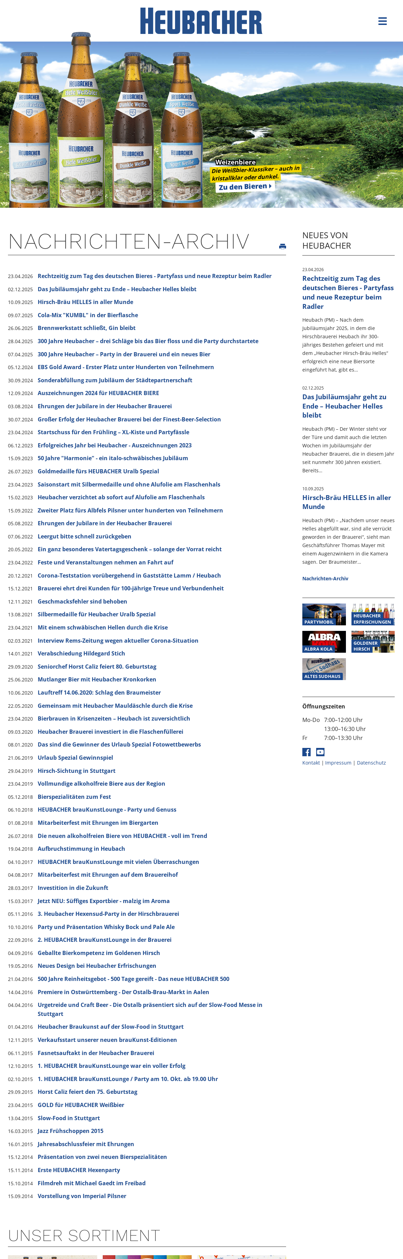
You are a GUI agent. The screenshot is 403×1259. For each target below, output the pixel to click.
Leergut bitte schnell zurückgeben (84, 536)
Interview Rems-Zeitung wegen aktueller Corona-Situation (118, 640)
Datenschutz (371, 762)
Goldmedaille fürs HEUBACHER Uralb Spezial (98, 471)
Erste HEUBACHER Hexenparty (79, 1170)
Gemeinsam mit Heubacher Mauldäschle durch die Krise (115, 705)
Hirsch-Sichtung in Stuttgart (77, 771)
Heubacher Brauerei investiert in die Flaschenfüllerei (110, 731)
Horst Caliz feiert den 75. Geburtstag (87, 1092)
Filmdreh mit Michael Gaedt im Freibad (92, 1183)
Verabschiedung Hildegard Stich (81, 653)
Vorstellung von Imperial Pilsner (82, 1196)
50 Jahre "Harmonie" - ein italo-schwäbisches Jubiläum (113, 458)
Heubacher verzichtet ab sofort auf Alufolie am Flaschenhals (121, 497)
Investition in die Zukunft (73, 888)
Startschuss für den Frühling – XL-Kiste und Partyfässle (113, 432)
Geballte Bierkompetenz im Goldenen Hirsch (99, 953)
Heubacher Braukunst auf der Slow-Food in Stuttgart (111, 1026)
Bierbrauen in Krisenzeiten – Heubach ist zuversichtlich (114, 718)
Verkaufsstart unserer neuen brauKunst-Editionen (107, 1040)
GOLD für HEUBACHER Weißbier (81, 1105)
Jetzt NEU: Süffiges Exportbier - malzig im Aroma (104, 901)
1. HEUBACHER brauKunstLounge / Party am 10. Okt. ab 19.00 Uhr (128, 1079)
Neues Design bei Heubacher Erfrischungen (97, 966)
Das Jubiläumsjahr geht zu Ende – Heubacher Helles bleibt (117, 289)
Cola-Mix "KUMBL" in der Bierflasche (88, 315)
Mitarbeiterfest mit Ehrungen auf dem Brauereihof (108, 874)
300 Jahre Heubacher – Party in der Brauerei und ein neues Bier (124, 354)
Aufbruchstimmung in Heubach (81, 848)
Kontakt (311, 762)
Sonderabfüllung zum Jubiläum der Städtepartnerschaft (115, 380)
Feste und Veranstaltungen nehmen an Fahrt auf (105, 562)
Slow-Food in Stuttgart (69, 1118)
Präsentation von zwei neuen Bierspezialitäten (102, 1157)
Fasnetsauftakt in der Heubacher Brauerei (96, 1053)
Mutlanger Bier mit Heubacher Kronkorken (97, 679)
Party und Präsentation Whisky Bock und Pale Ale (106, 927)
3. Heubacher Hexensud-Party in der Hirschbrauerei (108, 914)
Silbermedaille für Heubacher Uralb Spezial (97, 614)
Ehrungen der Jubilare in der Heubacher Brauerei (105, 406)
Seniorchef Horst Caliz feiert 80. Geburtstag (97, 666)
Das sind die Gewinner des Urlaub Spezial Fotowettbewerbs (119, 744)
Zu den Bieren (243, 186)
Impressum (338, 762)
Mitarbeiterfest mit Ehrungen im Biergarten (98, 823)
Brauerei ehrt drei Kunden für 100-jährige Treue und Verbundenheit (131, 588)
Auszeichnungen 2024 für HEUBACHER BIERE (98, 393)
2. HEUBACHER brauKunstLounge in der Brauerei (105, 940)
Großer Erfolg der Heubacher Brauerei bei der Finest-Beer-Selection (129, 419)
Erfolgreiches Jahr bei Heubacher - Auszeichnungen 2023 (115, 445)
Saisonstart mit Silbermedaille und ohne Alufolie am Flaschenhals (129, 484)
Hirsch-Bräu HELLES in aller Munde (85, 302)
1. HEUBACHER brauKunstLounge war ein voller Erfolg (111, 1066)
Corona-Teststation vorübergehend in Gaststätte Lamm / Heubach (129, 575)
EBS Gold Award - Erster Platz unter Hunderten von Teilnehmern (126, 367)
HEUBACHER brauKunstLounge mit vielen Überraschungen (118, 862)
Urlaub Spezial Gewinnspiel (75, 757)
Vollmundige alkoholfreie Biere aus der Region (101, 783)
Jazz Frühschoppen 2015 (70, 1131)
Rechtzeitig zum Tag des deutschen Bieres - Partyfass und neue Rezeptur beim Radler (155, 276)
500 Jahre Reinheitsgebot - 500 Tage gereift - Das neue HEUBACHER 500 (133, 979)
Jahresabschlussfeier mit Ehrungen (86, 1144)
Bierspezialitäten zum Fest (74, 797)
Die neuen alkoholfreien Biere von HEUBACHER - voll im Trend (122, 836)
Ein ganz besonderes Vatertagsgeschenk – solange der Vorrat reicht (130, 549)
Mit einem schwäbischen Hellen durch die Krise (103, 627)
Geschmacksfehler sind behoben (82, 601)
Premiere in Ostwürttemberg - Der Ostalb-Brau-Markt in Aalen (123, 992)
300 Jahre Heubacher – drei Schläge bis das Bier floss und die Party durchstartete (148, 341)
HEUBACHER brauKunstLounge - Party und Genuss (107, 809)
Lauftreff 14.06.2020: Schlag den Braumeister (99, 692)
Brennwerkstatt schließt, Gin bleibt (87, 328)
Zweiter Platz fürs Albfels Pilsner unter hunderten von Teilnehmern (130, 510)
